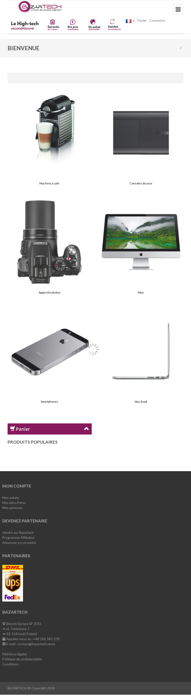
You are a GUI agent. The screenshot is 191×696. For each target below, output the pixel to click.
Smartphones (49, 401)
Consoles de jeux (141, 183)
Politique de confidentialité (22, 659)
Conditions (10, 664)
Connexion (157, 20)
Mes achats (10, 498)
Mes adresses (12, 508)
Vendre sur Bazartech (18, 533)
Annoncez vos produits (19, 543)
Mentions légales (14, 654)
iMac (141, 292)
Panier (142, 20)
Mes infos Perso (14, 503)
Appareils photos (49, 292)
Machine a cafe (49, 183)
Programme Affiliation (18, 538)
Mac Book (141, 401)
